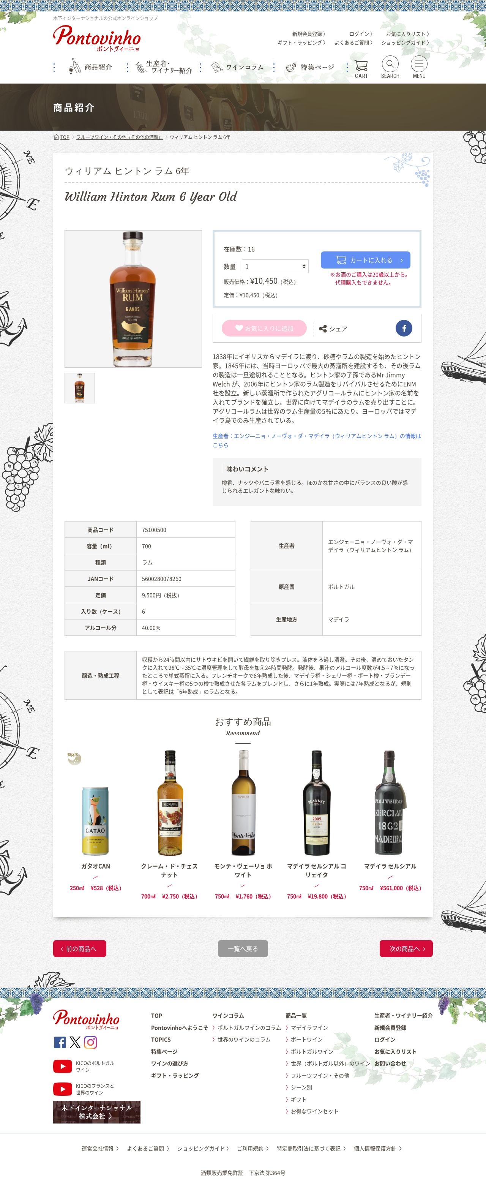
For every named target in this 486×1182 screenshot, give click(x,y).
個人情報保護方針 (379, 1148)
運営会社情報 (102, 1148)
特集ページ (164, 1051)
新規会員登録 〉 (310, 33)
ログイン (385, 1039)
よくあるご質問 (149, 1148)
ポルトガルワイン (312, 1051)
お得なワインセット (315, 1111)
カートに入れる (364, 259)
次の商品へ (405, 948)
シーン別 (301, 1087)
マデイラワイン (309, 1027)
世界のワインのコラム (244, 1039)
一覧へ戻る (243, 948)
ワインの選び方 (169, 1063)
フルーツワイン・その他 (320, 1075)
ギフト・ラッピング (175, 1075)
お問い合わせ (390, 1063)
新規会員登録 (390, 1027)
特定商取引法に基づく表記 (313, 1148)
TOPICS (161, 1039)
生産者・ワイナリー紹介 (403, 1015)
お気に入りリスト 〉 (409, 33)
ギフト (299, 1099)
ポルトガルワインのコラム (249, 1027)
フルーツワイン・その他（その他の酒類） (119, 137)
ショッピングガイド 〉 (406, 42)
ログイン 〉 (362, 33)
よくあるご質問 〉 (355, 42)
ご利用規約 (254, 1148)
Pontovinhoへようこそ (179, 1027)
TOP (61, 137)
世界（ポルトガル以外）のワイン (331, 1063)
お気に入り (255, 328)
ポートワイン (307, 1039)
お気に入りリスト (395, 1051)
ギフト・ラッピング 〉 (303, 42)
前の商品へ (81, 948)
